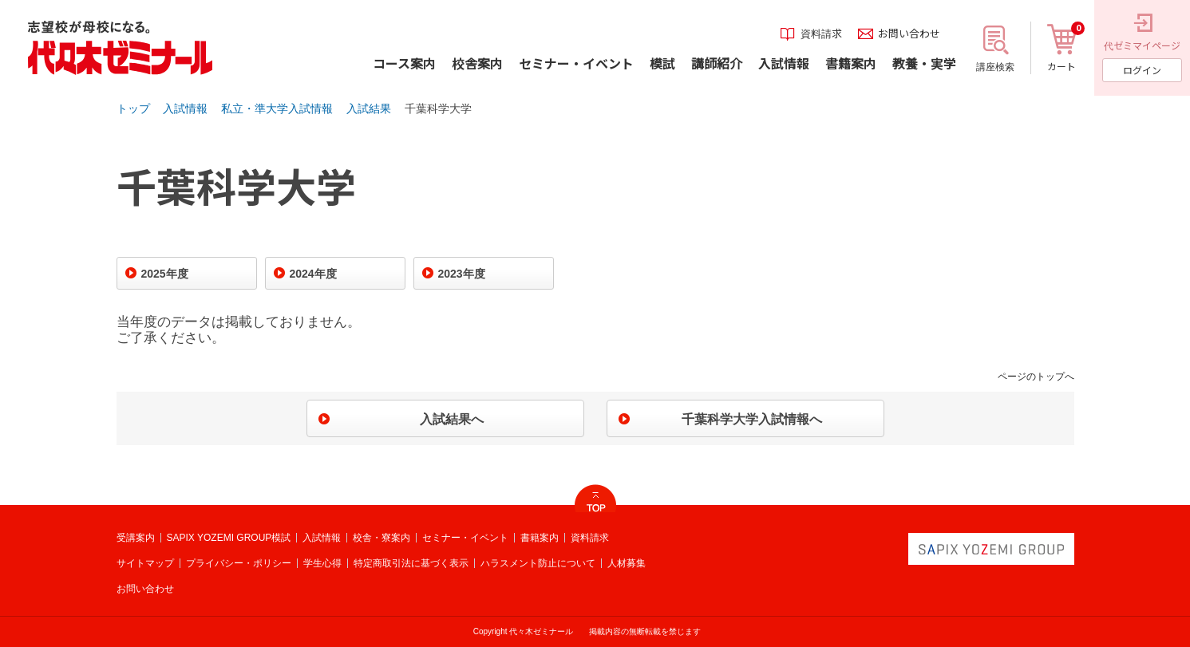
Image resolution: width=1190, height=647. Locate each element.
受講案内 (136, 537)
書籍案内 (539, 537)
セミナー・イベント (465, 537)
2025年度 (164, 273)
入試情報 (185, 108)
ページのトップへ (1036, 376)
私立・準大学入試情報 (277, 108)
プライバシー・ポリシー (238, 563)
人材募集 (626, 563)
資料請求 (590, 537)
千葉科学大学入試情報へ (752, 419)
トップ (133, 108)
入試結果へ (452, 419)
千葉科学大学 (438, 108)
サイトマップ (145, 563)
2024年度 (313, 273)
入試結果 (368, 108)
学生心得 (322, 563)
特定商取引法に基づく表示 (411, 563)
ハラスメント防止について (537, 563)
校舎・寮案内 (381, 537)
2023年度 (461, 273)
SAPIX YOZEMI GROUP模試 (229, 537)
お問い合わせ (145, 588)
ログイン (1142, 70)
